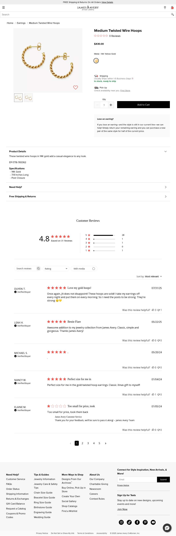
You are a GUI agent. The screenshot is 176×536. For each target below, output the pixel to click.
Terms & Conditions (85, 533)
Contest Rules (97, 498)
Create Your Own (71, 496)
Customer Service (15, 479)
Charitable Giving (99, 484)
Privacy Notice (123, 485)
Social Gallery (69, 501)
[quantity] (104, 105)
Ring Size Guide (42, 502)
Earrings (21, 23)
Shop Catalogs (69, 506)
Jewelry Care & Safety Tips (46, 485)
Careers (94, 493)
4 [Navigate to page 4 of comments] (93, 443)
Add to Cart (143, 104)
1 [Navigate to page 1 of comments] (76, 443)
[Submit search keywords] (173, 14)
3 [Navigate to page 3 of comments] (88, 443)
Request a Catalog (16, 508)
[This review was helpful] (153, 310)
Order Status (12, 489)
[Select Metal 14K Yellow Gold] (97, 60)
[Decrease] (111, 105)
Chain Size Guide (43, 492)
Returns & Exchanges (17, 498)
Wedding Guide (42, 517)
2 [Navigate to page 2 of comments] (82, 443)
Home (10, 23)
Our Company (97, 479)
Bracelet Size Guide (44, 497)
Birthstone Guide (43, 507)
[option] (18, 97)
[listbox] (47, 100)
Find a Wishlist (69, 511)
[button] (47, 60)
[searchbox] (25, 268)
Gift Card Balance (15, 503)
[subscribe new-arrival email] (137, 479)
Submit (163, 479)
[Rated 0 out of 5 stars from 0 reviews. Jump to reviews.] (107, 35)
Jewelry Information (44, 479)
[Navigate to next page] (106, 443)
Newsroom (95, 489)
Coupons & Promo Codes (16, 515)
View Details (107, 2)
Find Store (125, 90)
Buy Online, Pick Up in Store (74, 489)
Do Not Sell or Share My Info (62, 533)
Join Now (122, 509)
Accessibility (102, 533)
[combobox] (88, 14)
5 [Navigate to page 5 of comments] (99, 443)
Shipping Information (17, 493)
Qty (104, 99)
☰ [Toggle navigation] (3, 8)
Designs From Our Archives (72, 480)
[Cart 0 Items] (172, 7)
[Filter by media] (84, 268)
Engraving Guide (43, 512)
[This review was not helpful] (158, 310)
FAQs (9, 484)
